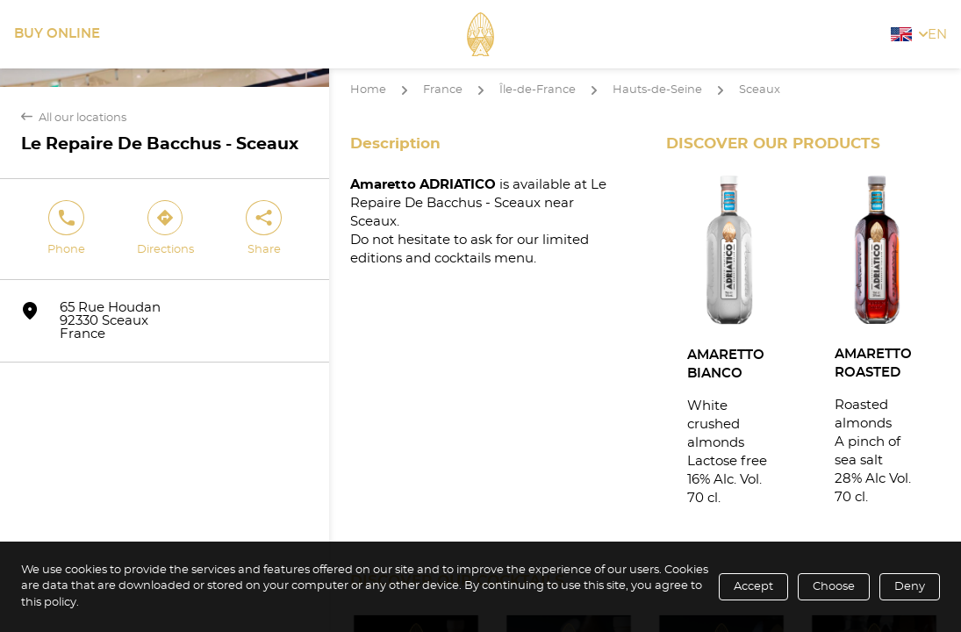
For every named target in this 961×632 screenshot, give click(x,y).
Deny (909, 586)
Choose (834, 586)
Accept (753, 586)
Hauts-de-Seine (657, 90)
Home (368, 90)
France (443, 90)
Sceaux (759, 90)
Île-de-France (537, 90)
